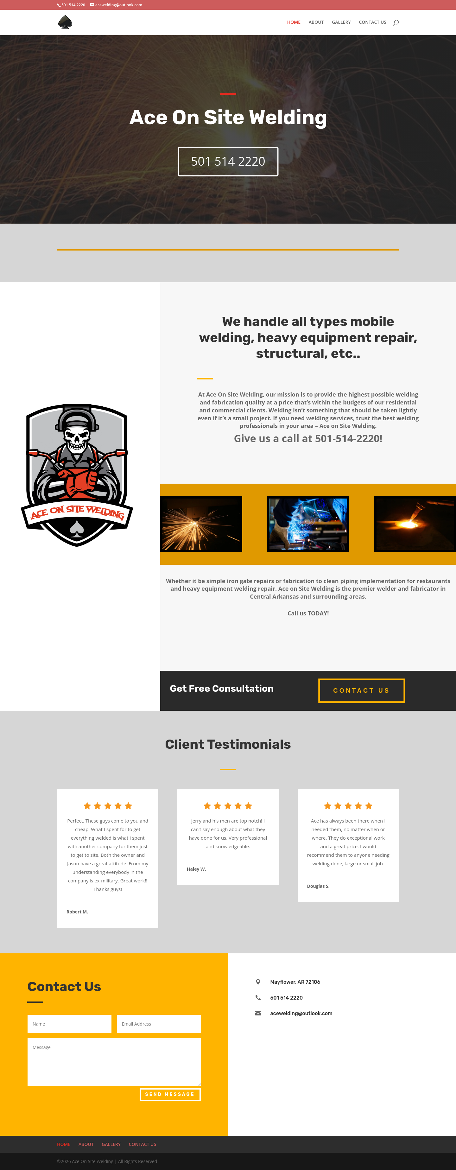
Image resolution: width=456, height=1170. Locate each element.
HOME (294, 22)
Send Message (170, 1094)
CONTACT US (372, 22)
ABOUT (316, 22)
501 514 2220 (228, 161)
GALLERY (341, 22)
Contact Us (361, 690)
